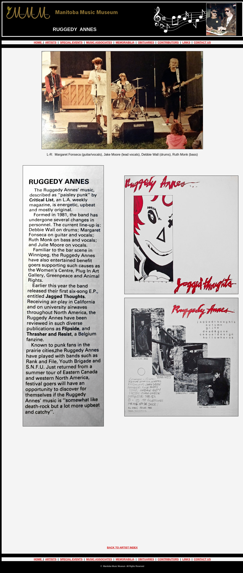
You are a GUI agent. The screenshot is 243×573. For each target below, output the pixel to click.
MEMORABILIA (125, 42)
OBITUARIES (146, 42)
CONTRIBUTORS (168, 42)
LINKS (186, 42)
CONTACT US (202, 42)
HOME (38, 42)
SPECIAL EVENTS (71, 42)
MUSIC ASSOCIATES (99, 42)
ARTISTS (51, 42)
